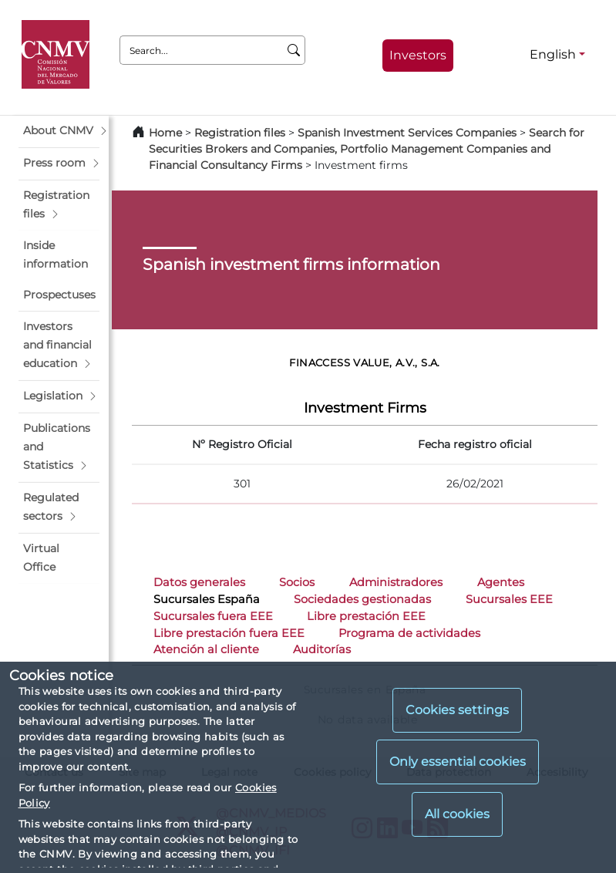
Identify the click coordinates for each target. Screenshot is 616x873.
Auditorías (322, 649)
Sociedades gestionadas (362, 599)
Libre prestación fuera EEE (229, 633)
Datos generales (199, 582)
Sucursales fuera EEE (213, 616)
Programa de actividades (409, 633)
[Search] (294, 50)
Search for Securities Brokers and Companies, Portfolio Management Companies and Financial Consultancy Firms (366, 149)
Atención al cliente (206, 649)
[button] (59, 131)
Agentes (500, 582)
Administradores (396, 582)
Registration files (239, 133)
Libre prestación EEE (366, 616)
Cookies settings (457, 710)
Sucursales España (206, 599)
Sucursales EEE (509, 599)
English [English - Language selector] (553, 54)
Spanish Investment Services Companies (407, 133)
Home (165, 133)
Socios (297, 582)
